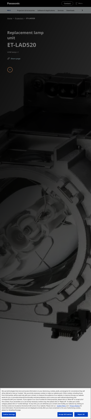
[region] (45, 403)
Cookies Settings (9, 414)
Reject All (81, 414)
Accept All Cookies (65, 414)
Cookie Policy (61, 406)
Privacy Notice (75, 406)
